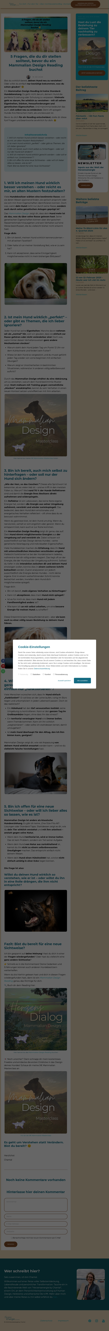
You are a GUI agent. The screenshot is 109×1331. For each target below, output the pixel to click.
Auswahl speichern (64, 680)
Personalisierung (60, 674)
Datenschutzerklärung (42, 669)
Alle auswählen (82, 680)
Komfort (47, 674)
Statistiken (35, 674)
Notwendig (23, 674)
